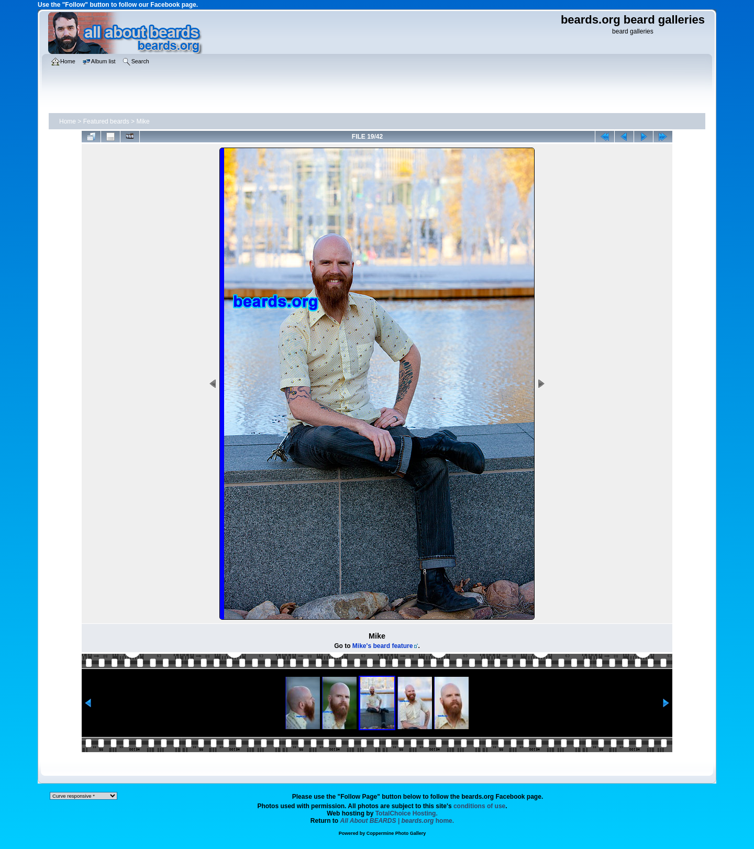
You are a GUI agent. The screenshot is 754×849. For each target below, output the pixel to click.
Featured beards (106, 121)
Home (67, 121)
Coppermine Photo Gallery (396, 833)
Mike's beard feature (382, 646)
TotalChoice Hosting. (406, 813)
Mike (142, 121)
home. (397, 820)
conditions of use (479, 806)
